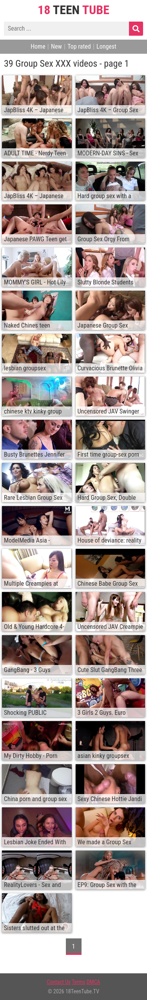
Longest (106, 46)
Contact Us (59, 982)
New (56, 46)
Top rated (79, 46)
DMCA (93, 982)
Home (38, 46)
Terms (78, 982)
